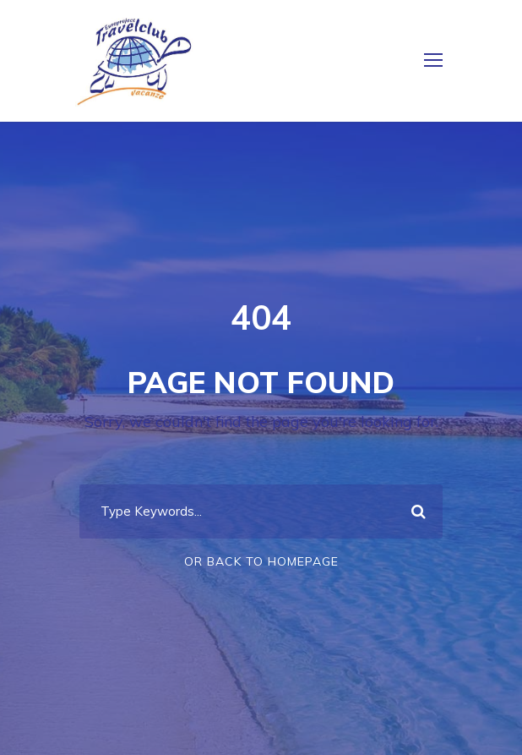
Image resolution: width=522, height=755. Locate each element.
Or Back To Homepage (261, 561)
